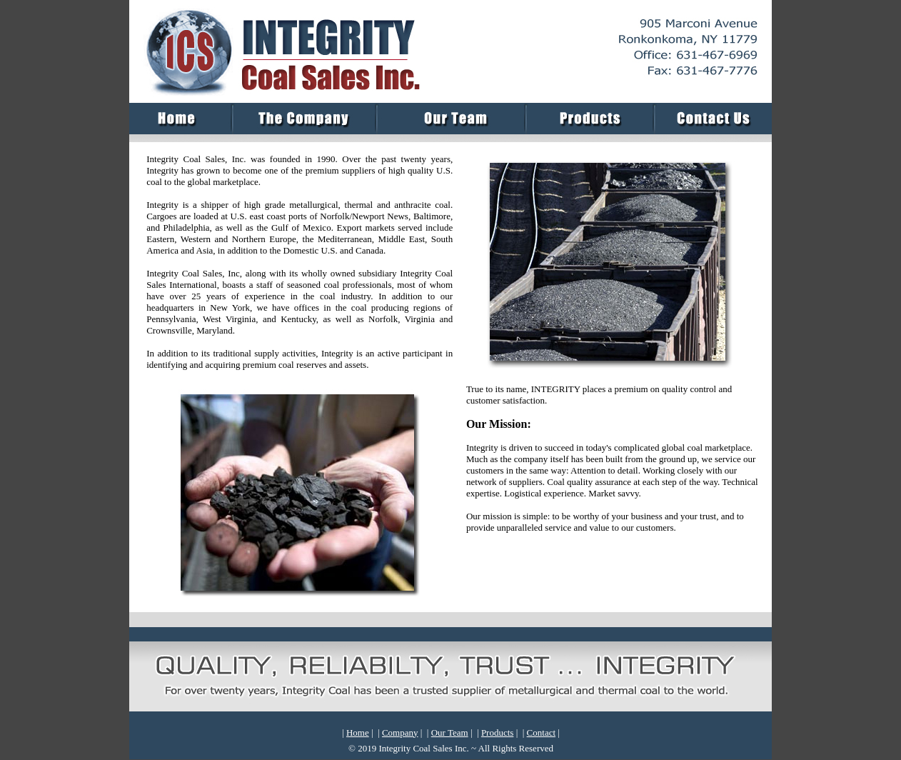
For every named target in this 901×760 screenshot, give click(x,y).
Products (497, 732)
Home (357, 732)
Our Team (449, 732)
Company (400, 732)
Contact (541, 732)
